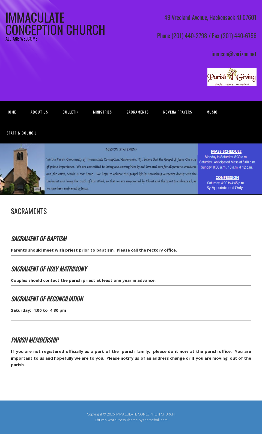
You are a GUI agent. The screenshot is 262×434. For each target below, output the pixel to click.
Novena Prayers (177, 112)
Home (11, 112)
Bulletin (70, 112)
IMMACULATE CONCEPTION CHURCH (55, 23)
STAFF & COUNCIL (22, 133)
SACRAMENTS (137, 112)
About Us (39, 112)
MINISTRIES (102, 112)
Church (101, 419)
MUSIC (212, 112)
